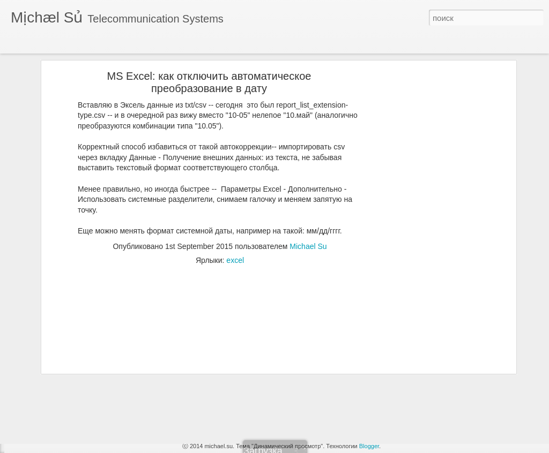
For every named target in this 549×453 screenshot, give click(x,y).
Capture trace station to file (64, 427)
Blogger (369, 446)
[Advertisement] (420, 202)
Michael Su (308, 204)
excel (235, 218)
